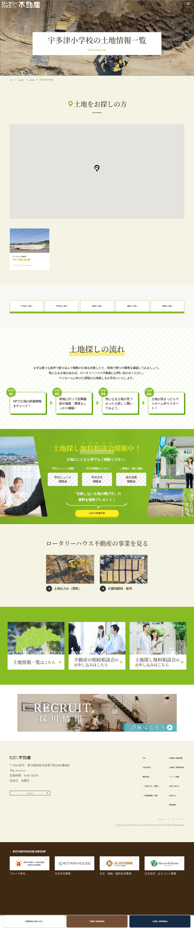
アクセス (30, 803)
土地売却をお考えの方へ (37, 921)
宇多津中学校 (37, 268)
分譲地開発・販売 (135, 798)
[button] (96, 168)
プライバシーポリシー (173, 831)
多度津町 (40, 79)
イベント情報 (167, 780)
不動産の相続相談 (170, 761)
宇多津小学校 (21, 268)
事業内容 (127, 780)
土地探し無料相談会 (157, 921)
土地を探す (25, 79)
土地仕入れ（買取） (136, 789)
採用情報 (164, 808)
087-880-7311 (24, 778)
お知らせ (164, 798)
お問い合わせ (167, 789)
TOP (12, 79)
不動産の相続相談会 (97, 921)
